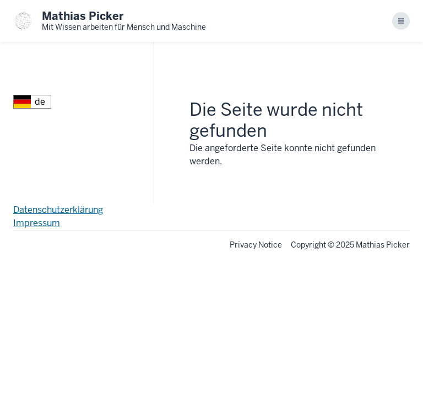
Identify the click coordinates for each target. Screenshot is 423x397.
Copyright (308, 245)
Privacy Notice (256, 245)
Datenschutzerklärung (58, 210)
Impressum (36, 223)
